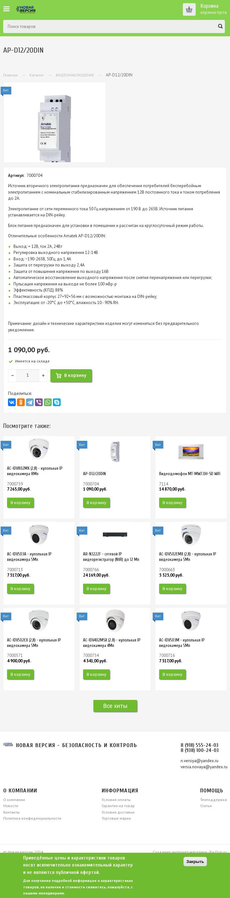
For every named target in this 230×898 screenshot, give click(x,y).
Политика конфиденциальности (32, 818)
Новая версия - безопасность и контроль (76, 745)
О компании (14, 799)
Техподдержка (213, 799)
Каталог (37, 75)
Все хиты (115, 705)
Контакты (11, 812)
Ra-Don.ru (218, 852)
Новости (10, 805)
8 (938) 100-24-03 (200, 750)
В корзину (20, 502)
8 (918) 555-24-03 (199, 745)
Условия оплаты (116, 799)
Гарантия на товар (118, 805)
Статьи (206, 805)
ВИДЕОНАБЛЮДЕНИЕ (75, 75)
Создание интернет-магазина (180, 852)
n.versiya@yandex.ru (199, 760)
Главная (10, 75)
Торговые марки (116, 818)
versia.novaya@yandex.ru (204, 767)
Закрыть (195, 861)
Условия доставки (118, 812)
